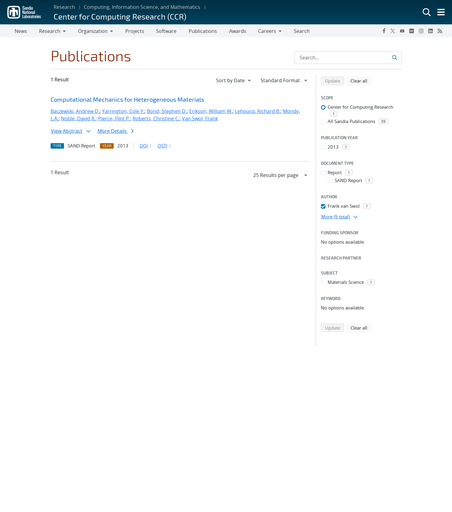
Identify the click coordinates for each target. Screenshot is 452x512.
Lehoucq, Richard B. (257, 112)
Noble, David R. (78, 119)
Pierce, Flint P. (114, 119)
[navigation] (234, 82)
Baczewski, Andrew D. (75, 112)
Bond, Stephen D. (167, 112)
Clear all (361, 81)
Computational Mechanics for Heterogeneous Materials (127, 100)
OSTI (165, 147)
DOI (146, 147)
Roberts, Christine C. (156, 119)
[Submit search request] (394, 58)
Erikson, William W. (211, 112)
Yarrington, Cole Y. (123, 112)
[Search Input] (348, 58)
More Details (115, 132)
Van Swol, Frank (200, 119)
